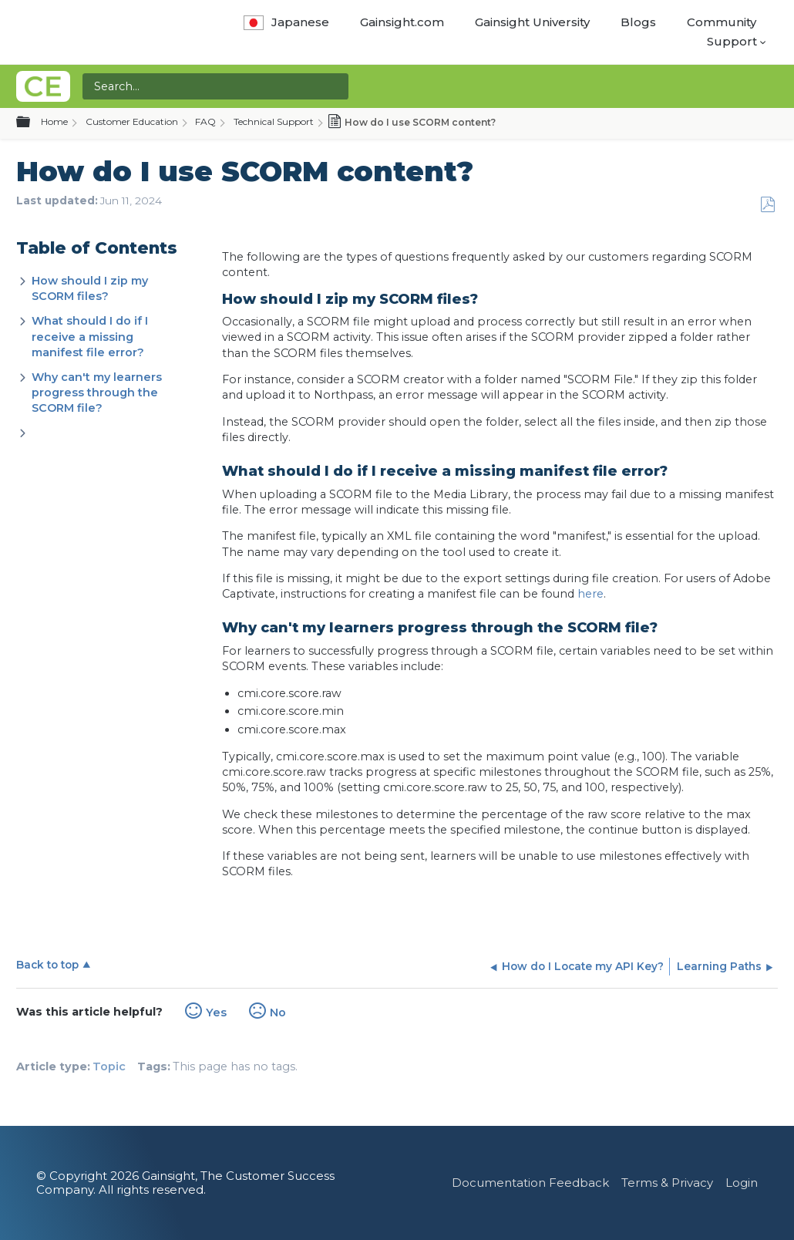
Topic (109, 1066)
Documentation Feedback (530, 1182)
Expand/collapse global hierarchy (32, 122)
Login (741, 1182)
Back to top (47, 965)
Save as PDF (767, 205)
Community (721, 22)
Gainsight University (532, 22)
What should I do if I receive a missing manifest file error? (90, 336)
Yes (216, 1012)
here (590, 594)
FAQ (205, 121)
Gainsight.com (402, 22)
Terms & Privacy (667, 1182)
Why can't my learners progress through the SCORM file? (97, 392)
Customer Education (132, 121)
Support (732, 41)
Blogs (638, 22)
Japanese (286, 22)
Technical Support (274, 121)
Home (54, 121)
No (278, 1012)
